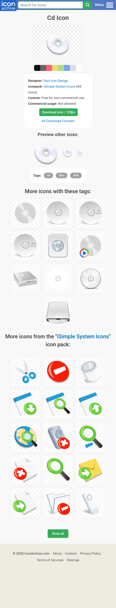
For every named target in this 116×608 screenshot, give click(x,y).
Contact (71, 553)
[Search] (87, 5)
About (57, 553)
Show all (58, 534)
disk (76, 175)
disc (61, 175)
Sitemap (73, 560)
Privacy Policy (90, 553)
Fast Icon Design (55, 81)
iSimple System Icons (60, 86)
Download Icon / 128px (58, 112)
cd (48, 175)
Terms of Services (50, 560)
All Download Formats (58, 121)
